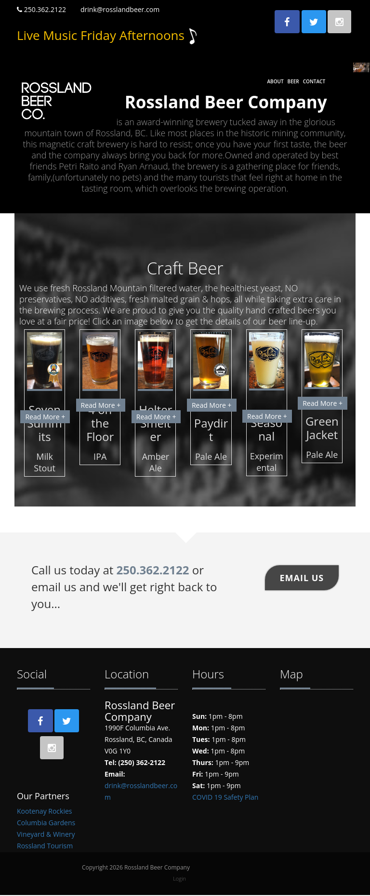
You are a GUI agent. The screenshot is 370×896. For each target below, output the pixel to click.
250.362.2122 (41, 9)
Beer (293, 81)
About (275, 81)
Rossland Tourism (45, 846)
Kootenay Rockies (44, 812)
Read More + (45, 416)
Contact (314, 81)
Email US (302, 577)
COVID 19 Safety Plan (225, 796)
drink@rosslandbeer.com (119, 9)
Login (179, 879)
